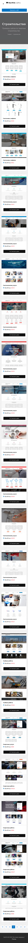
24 (24, 927)
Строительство (16, 34)
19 (6, 927)
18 (2, 927)
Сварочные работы (8, 786)
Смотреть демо (14, 84)
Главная (9, 34)
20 (10, 927)
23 (21, 927)
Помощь (14, 939)
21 (13, 927)
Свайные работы (8, 661)
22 (17, 927)
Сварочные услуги (8, 744)
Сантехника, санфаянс (9, 76)
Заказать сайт (14, 10)
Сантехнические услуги (10, 202)
